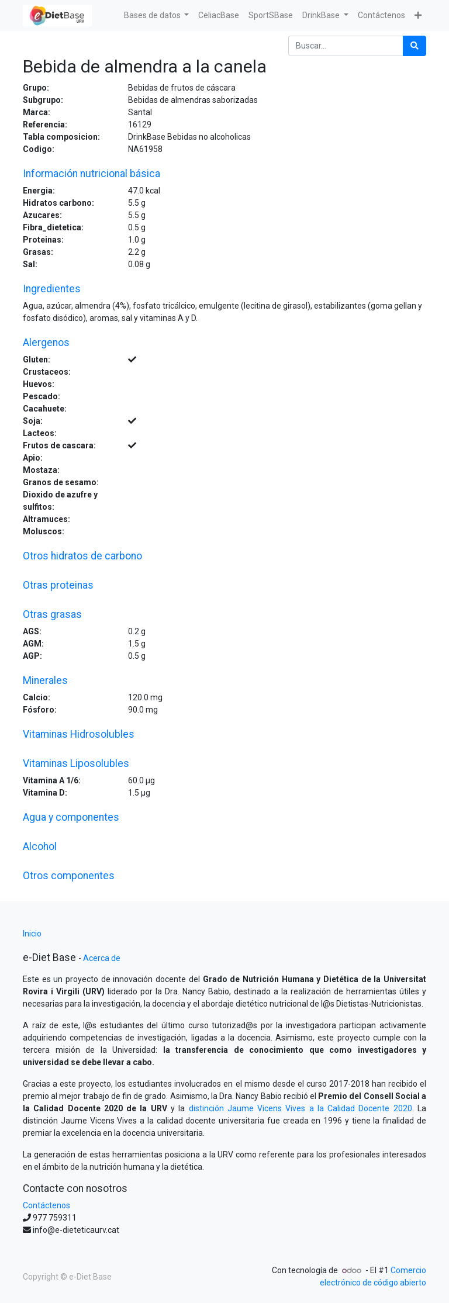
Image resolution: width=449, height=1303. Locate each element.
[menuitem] (219, 15)
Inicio (32, 933)
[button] (418, 15)
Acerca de (101, 958)
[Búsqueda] (414, 46)
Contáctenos (46, 1205)
